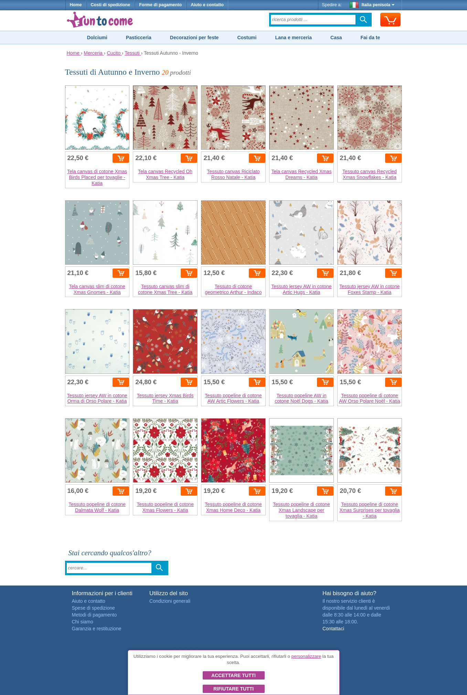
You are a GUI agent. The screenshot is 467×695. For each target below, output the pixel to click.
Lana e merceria (293, 37)
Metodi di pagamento (94, 615)
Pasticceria (138, 37)
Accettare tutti (233, 675)
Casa (336, 37)
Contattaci (333, 628)
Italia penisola (372, 4)
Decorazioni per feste (194, 37)
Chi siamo (82, 621)
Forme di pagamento (160, 4)
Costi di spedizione (110, 4)
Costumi (246, 37)
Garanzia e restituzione (96, 628)
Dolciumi (97, 37)
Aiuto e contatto (207, 4)
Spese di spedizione (93, 608)
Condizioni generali (169, 601)
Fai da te (370, 37)
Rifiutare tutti (233, 689)
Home (76, 4)
